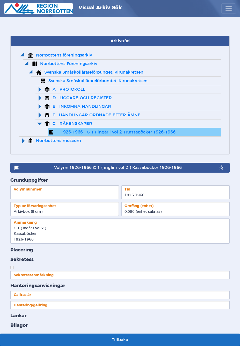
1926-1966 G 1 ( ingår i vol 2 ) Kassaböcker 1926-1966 (116, 132)
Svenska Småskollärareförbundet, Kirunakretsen (93, 72)
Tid (127, 189)
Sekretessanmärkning (34, 275)
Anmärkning (25, 222)
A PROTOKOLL (69, 89)
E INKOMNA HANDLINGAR (82, 106)
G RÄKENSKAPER (72, 124)
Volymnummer (28, 189)
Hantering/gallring (30, 305)
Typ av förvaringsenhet (35, 206)
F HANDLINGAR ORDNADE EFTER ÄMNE (97, 115)
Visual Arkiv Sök (63, 8)
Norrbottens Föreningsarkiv (68, 64)
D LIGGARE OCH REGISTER (82, 98)
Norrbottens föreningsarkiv (64, 55)
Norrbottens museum (58, 141)
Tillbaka (120, 340)
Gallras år (22, 295)
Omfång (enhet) (139, 206)
